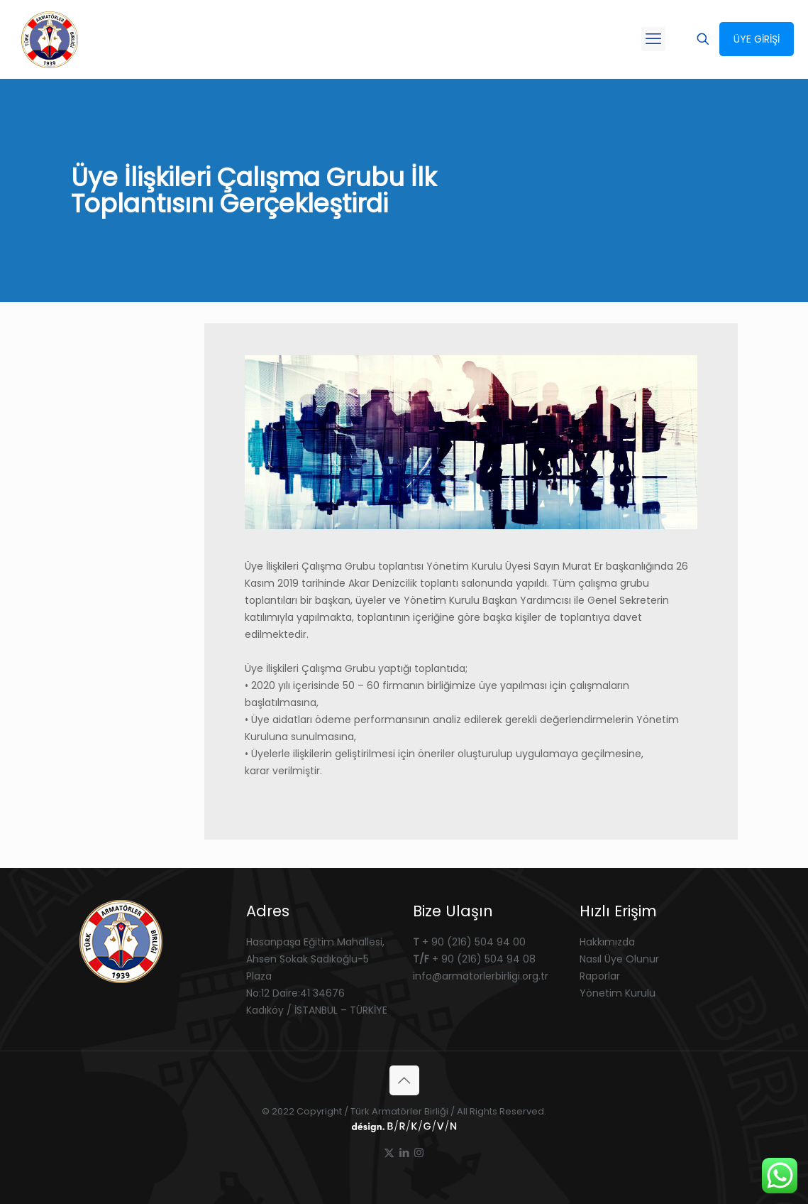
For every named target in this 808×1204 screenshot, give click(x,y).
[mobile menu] (653, 39)
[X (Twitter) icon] (389, 1152)
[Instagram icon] (419, 1152)
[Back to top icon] (404, 1080)
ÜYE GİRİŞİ (757, 39)
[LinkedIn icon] (404, 1152)
